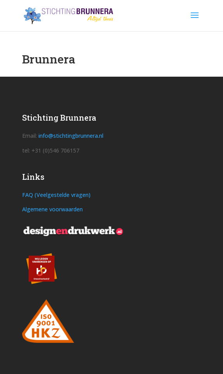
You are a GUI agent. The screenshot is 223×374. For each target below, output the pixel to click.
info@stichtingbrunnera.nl (70, 135)
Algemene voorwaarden (52, 209)
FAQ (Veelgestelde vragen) (56, 194)
